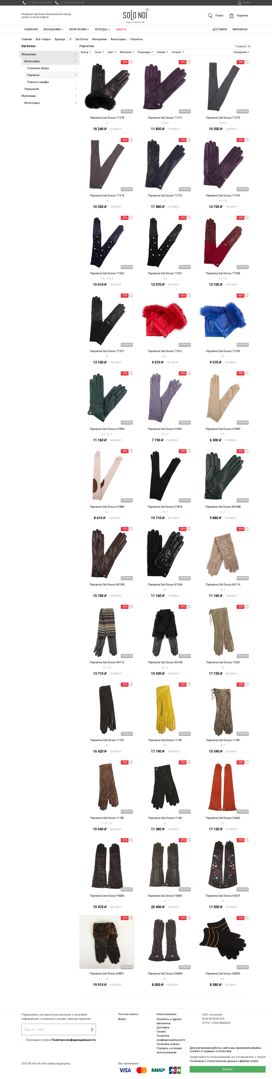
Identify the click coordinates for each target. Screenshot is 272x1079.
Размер (161, 52)
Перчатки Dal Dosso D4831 (107, 973)
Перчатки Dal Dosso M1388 (223, 506)
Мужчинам (79, 29)
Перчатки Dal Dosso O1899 (107, 429)
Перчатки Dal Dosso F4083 (165, 895)
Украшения (50, 89)
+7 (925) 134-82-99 (36, 3)
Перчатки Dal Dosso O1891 (165, 429)
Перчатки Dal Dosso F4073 (223, 895)
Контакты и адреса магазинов (169, 1021)
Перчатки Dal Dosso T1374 (107, 195)
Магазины (240, 29)
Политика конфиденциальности (73, 1040)
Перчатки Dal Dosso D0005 (223, 973)
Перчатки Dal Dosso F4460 (223, 818)
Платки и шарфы (52, 82)
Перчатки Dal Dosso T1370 (223, 195)
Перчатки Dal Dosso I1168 (165, 818)
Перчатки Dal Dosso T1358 (223, 273)
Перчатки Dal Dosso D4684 (165, 973)
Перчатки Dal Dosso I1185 (223, 740)
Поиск (215, 15)
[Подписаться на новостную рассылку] (92, 1029)
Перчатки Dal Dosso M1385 (107, 584)
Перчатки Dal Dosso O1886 (107, 506)
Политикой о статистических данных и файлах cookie (224, 1061)
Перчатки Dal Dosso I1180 (107, 818)
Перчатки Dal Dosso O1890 (223, 429)
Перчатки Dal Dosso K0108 (165, 662)
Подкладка (144, 52)
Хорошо (227, 1069)
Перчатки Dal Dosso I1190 (165, 740)
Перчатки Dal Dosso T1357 (107, 351)
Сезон (98, 52)
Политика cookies (168, 1044)
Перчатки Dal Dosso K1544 (165, 584)
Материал (126, 52)
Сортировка (240, 52)
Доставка (219, 29)
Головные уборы (52, 68)
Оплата (161, 1031)
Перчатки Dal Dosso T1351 (165, 351)
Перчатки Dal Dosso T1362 (107, 273)
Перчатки (52, 75)
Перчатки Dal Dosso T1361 (165, 273)
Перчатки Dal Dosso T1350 (223, 351)
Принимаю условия (60, 1040)
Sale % (121, 29)
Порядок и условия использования (169, 1050)
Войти (243, 3)
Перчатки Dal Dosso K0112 (107, 662)
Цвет (111, 52)
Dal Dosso (29, 46)
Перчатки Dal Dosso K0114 (223, 584)
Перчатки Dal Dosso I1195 (107, 740)
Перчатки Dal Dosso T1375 (223, 117)
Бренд (85, 52)
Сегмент (177, 52)
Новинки (31, 29)
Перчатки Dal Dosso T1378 (107, 117)
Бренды (103, 29)
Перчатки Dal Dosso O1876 (165, 506)
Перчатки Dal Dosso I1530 (223, 662)
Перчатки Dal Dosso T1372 (165, 195)
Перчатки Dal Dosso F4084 (107, 895)
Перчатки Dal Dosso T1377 (165, 117)
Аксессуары (50, 61)
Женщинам (53, 29)
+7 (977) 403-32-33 (69, 3)
